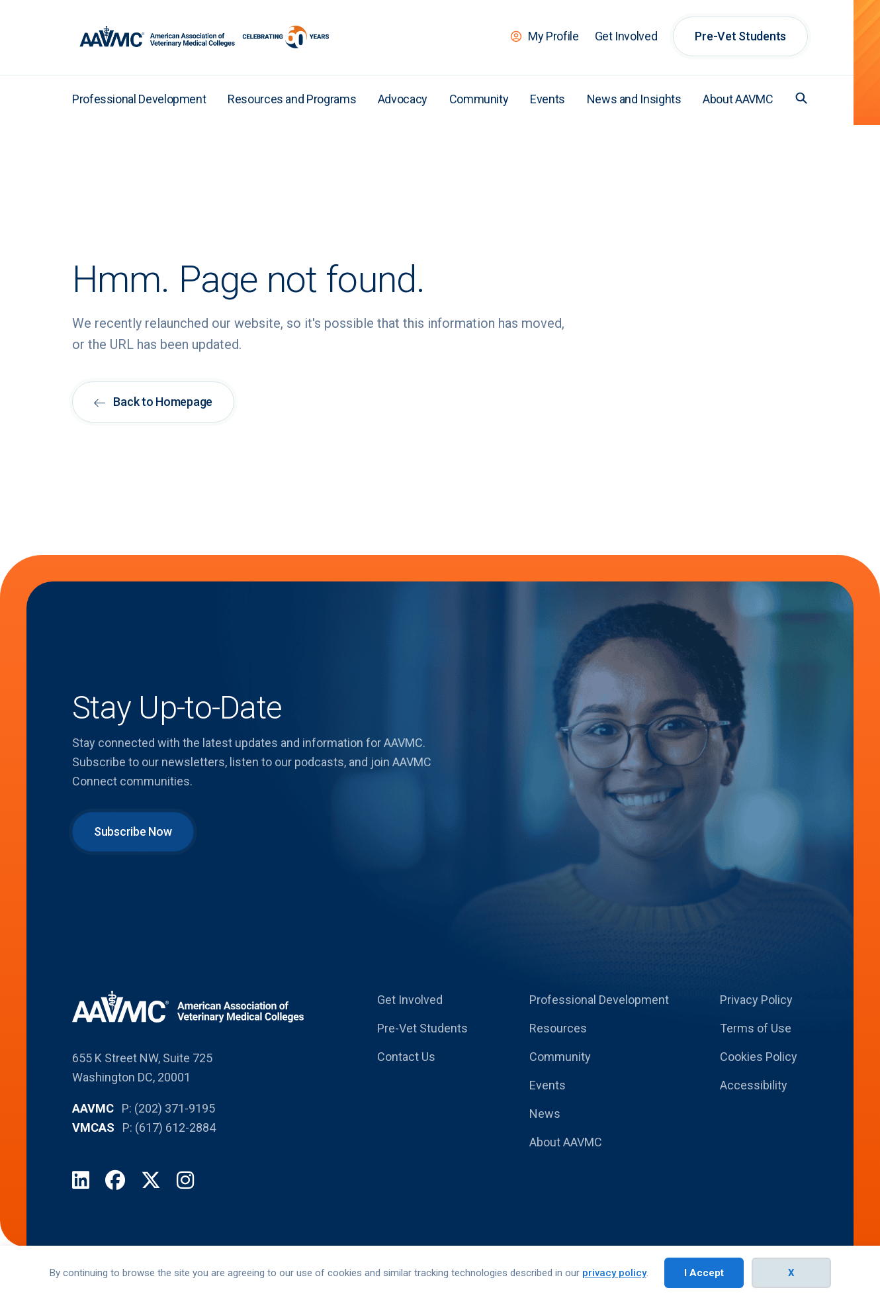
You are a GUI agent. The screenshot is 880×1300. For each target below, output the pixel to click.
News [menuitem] (544, 1114)
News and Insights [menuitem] (634, 99)
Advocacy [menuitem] (402, 99)
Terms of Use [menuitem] (755, 1028)
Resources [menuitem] (558, 1028)
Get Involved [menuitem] (626, 36)
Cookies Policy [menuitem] (758, 1057)
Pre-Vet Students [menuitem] (740, 36)
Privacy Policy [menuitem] (756, 1000)
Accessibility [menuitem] (753, 1085)
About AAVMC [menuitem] (738, 99)
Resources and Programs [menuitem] (292, 99)
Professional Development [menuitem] (139, 99)
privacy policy (614, 1273)
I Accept (704, 1273)
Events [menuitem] (547, 99)
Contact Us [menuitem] (406, 1057)
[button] (801, 98)
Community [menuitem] (479, 99)
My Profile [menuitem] (553, 36)
